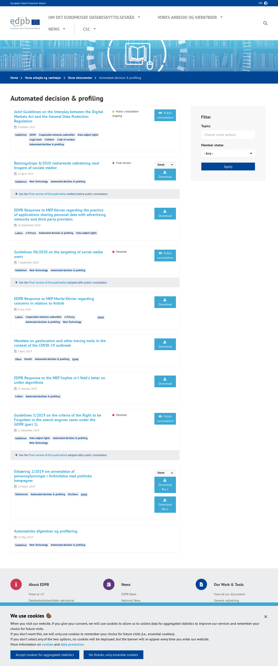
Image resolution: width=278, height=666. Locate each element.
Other (18, 359)
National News (131, 600)
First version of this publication (48, 194)
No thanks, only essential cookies (113, 655)
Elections (73, 494)
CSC (86, 29)
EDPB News (128, 594)
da (260, 3)
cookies (47, 644)
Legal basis (36, 139)
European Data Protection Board (27, 3)
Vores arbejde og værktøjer (187, 17)
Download (165, 175)
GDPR (33, 134)
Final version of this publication (48, 282)
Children (49, 139)
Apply (228, 166)
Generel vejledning (226, 600)
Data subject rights (88, 134)
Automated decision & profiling (47, 144)
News (54, 29)
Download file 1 (165, 485)
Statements (21, 494)
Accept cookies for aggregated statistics (45, 655)
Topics (205, 126)
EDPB (101, 317)
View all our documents (229, 594)
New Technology (39, 181)
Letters (19, 232)
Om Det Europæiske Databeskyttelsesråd (91, 17)
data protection (72, 644)
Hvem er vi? (36, 594)
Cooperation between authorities (57, 134)
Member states (212, 145)
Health (28, 359)
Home (14, 78)
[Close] (266, 616)
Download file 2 (165, 504)
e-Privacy (31, 232)
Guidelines (21, 134)
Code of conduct (66, 139)
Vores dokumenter (80, 78)
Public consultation (165, 115)
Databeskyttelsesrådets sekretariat (51, 600)
